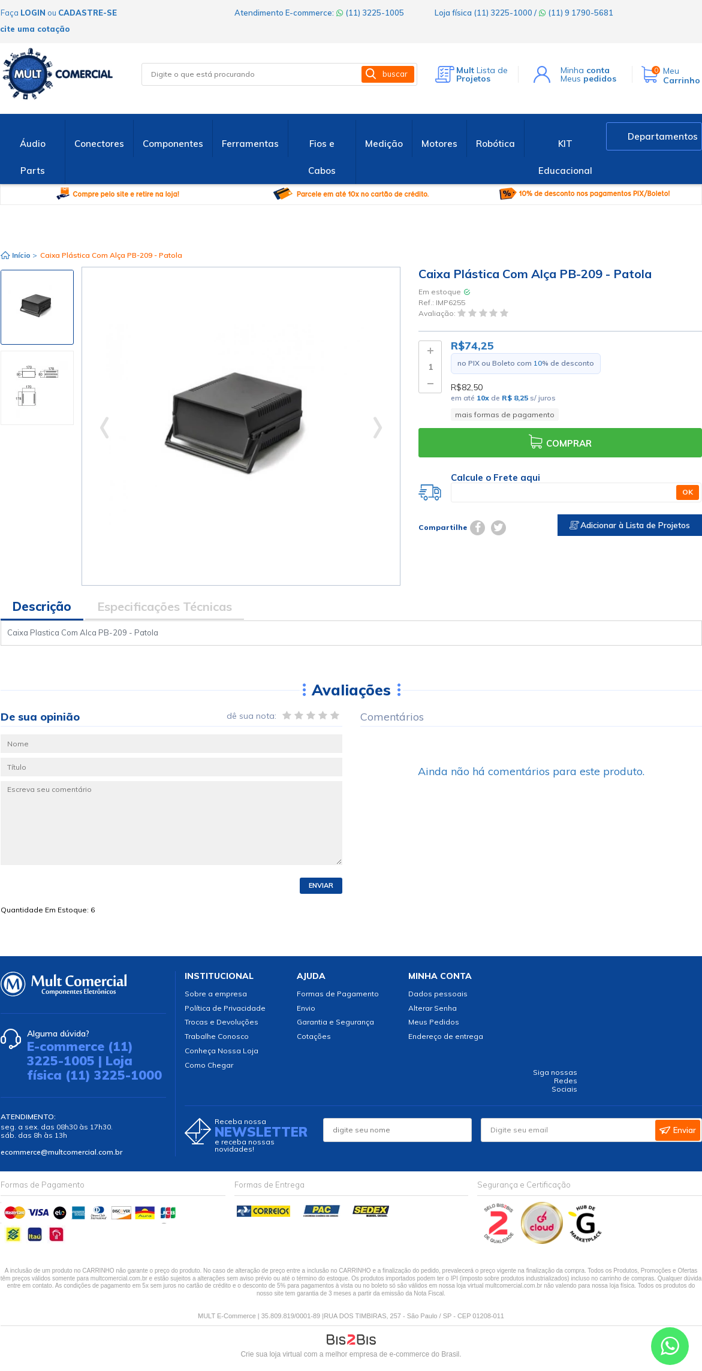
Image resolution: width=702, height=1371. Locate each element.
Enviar (321, 885)
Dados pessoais (438, 993)
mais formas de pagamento (505, 414)
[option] (37, 307)
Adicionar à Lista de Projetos (630, 525)
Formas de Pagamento (338, 993)
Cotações (314, 1036)
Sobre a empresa (216, 993)
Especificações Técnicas (164, 606)
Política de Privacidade (225, 1008)
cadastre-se (87, 12)
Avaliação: (437, 313)
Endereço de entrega (445, 1036)
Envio (306, 1008)
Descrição (42, 606)
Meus (588, 78)
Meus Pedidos (433, 1021)
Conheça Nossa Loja (221, 1050)
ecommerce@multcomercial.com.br (61, 1151)
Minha (585, 70)
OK (687, 491)
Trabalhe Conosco (217, 1036)
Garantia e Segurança (335, 1021)
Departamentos (663, 136)
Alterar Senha (432, 1008)
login (33, 12)
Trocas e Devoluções (221, 1021)
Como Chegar (209, 1064)
